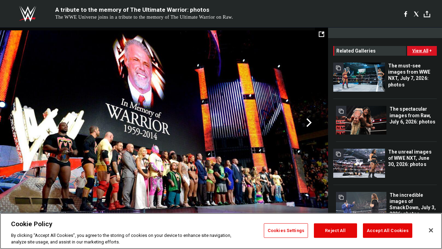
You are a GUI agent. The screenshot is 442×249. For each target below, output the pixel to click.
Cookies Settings (286, 230)
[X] (416, 13)
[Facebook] (405, 13)
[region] (221, 231)
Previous (20, 122)
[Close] (431, 230)
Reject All (335, 230)
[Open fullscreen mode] (321, 34)
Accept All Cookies (388, 230)
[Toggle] (427, 14)
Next (308, 122)
